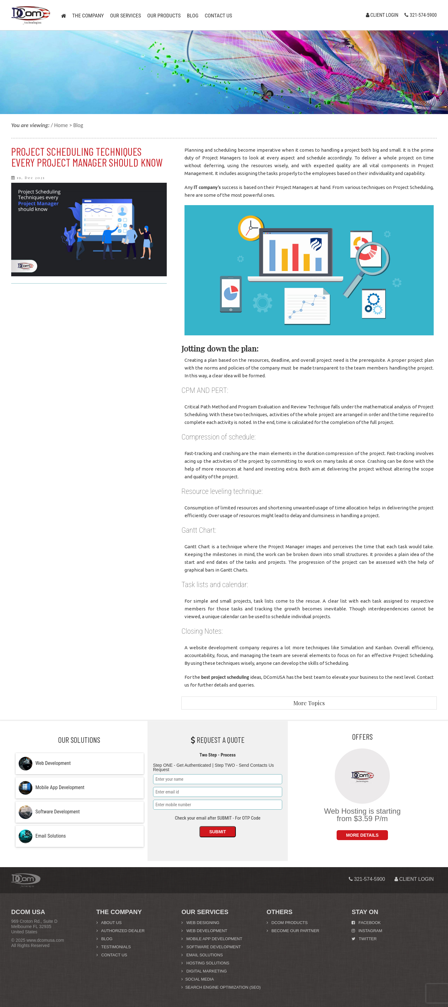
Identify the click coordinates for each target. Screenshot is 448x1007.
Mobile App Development (211, 938)
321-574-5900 (420, 15)
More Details (362, 835)
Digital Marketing (204, 971)
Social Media (197, 979)
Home (61, 125)
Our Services (125, 15)
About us (109, 922)
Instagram (367, 930)
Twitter (364, 938)
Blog (192, 15)
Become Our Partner (293, 930)
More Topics (309, 703)
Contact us (218, 15)
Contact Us (111, 955)
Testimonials (113, 947)
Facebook (366, 922)
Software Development (211, 947)
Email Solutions (202, 955)
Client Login (382, 15)
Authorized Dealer (120, 930)
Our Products (164, 15)
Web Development (204, 930)
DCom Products (287, 922)
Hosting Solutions (205, 963)
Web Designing (200, 922)
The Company (88, 15)
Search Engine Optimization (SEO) (221, 987)
